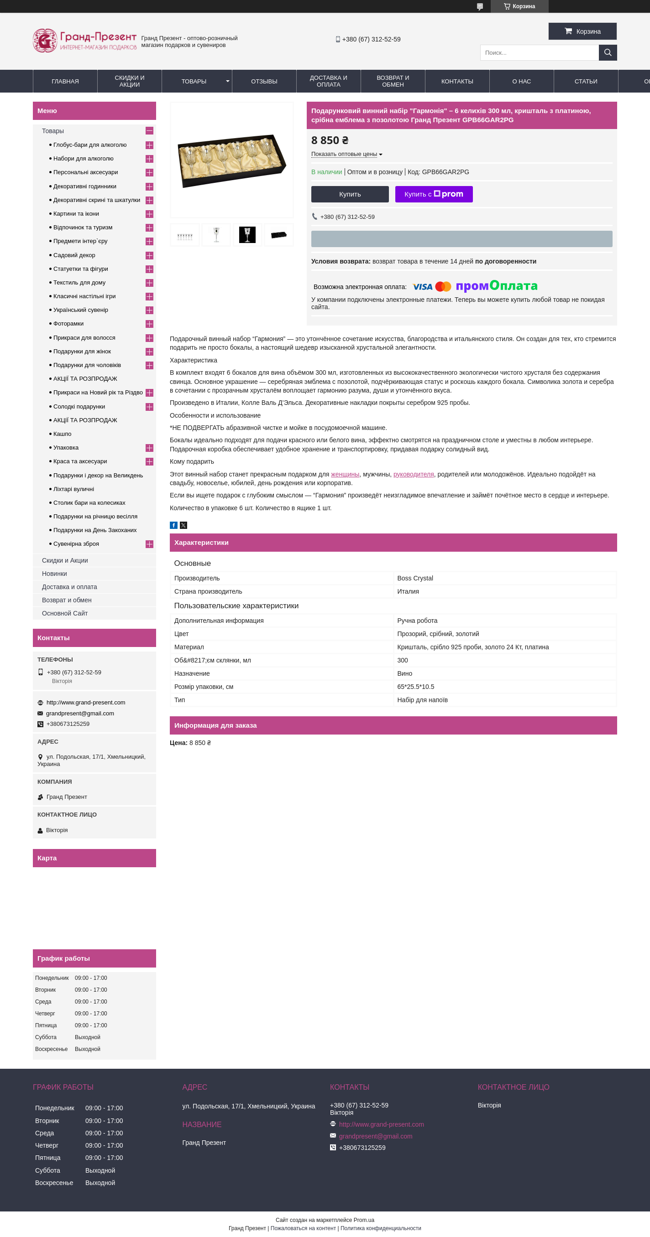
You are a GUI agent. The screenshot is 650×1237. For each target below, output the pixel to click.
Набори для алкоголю (83, 158)
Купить (350, 194)
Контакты (457, 81)
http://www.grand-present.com (86, 702)
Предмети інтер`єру (80, 241)
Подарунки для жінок (82, 351)
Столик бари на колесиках (89, 502)
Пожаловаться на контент (303, 1228)
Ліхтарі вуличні (73, 489)
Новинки (54, 573)
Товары (194, 81)
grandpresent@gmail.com (80, 713)
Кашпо (62, 433)
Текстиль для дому (79, 282)
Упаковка (66, 447)
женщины (345, 474)
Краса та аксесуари (80, 461)
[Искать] (608, 53)
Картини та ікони (76, 213)
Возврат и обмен (393, 81)
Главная (65, 81)
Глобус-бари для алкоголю (90, 144)
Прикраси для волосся (84, 337)
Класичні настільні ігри (84, 296)
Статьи (586, 81)
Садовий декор (74, 255)
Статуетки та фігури (80, 268)
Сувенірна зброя (76, 543)
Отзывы (264, 81)
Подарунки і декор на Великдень (98, 475)
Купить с (433, 194)
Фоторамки (68, 323)
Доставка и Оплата (328, 81)
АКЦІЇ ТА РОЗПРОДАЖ (85, 378)
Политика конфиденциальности (381, 1228)
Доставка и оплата (69, 586)
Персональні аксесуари (85, 172)
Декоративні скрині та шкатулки (96, 200)
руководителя (413, 474)
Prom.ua (364, 1220)
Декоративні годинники (84, 186)
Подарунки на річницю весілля (95, 516)
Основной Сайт (65, 613)
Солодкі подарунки (79, 406)
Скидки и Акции (130, 81)
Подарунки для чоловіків (87, 365)
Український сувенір (80, 309)
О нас (522, 81)
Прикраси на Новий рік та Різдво (98, 392)
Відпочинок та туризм (82, 227)
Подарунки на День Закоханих (95, 530)
